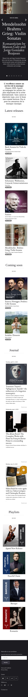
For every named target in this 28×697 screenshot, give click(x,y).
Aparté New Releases (14, 548)
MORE (14, 116)
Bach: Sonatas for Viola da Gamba (15, 148)
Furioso (8, 214)
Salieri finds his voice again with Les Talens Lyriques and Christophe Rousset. (16, 490)
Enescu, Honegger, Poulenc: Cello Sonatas (16, 302)
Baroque (14, 603)
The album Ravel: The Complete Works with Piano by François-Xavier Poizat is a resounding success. (16, 438)
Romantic (14, 631)
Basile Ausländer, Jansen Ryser (12, 306)
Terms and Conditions (6, 667)
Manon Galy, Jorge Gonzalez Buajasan (13, 252)
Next (26, 20)
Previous (2, 20)
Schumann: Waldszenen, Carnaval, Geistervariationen (16, 181)
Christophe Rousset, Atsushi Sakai (12, 151)
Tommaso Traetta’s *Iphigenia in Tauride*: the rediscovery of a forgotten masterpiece (16, 390)
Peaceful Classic (14, 576)
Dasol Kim (7, 185)
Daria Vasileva (8, 337)
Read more (24, 407)
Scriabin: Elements (12, 335)
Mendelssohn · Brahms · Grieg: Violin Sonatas (14, 248)
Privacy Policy (4, 669)
